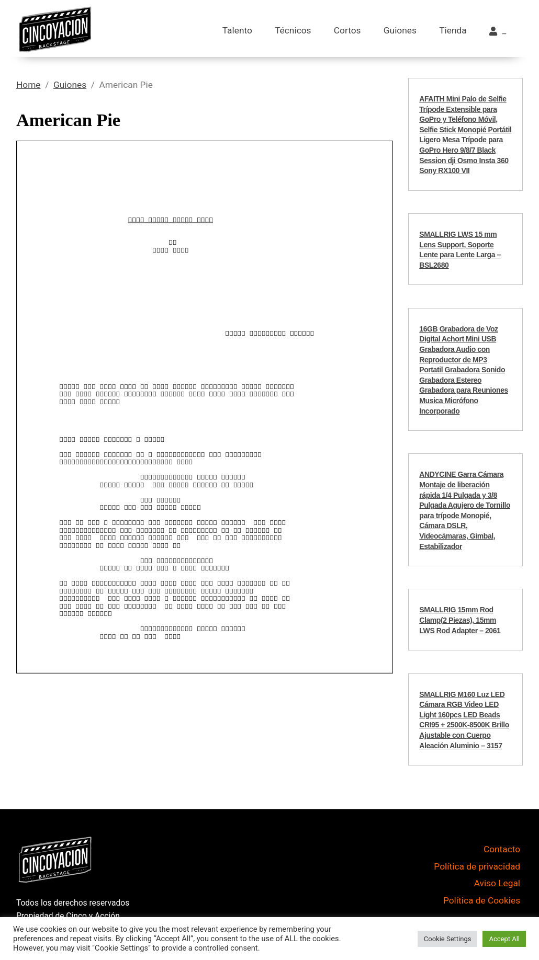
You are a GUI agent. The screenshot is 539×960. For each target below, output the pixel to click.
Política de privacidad (477, 866)
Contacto (502, 849)
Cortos (347, 30)
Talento (237, 30)
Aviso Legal (497, 883)
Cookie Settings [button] (447, 939)
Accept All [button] (504, 939)
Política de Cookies (481, 900)
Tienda (452, 30)
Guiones (400, 30)
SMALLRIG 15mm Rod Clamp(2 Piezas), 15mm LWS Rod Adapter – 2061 (459, 619)
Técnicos (293, 30)
